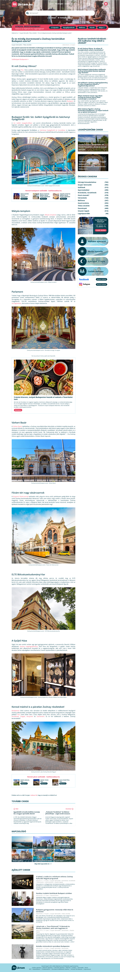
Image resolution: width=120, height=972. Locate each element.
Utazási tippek (59, 882)
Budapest (70, 101)
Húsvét (92, 27)
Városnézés (40, 882)
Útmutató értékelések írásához (60, 969)
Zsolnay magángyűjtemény (29, 646)
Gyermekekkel (83, 190)
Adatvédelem (36, 969)
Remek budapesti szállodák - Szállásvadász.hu (43, 191)
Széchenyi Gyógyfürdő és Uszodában (52, 130)
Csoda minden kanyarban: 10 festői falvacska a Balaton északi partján (93, 147)
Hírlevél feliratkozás (76, 969)
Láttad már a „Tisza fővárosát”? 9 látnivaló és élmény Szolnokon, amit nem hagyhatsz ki (53, 927)
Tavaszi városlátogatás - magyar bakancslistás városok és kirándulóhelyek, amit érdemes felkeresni (92, 165)
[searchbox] (60, 13)
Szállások (81, 187)
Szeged (22, 716)
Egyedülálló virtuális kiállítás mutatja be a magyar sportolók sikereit (27, 813)
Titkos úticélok (27, 45)
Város (86, 967)
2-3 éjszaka (55, 27)
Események (82, 208)
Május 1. (102, 27)
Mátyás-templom (50, 215)
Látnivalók (80, 967)
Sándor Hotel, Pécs (44, 780)
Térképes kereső (66, 18)
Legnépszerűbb (101, 142)
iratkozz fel (33, 795)
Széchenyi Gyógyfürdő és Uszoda (62, 847)
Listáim (67, 4)
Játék (52, 4)
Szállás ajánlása (36, 967)
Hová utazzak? (93, 158)
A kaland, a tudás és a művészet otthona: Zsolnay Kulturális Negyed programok (54, 878)
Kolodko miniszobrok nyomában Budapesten (53, 946)
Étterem (68, 967)
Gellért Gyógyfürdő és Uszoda (43, 861)
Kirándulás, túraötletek (68, 880)
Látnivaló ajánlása (59, 967)
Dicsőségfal (59, 4)
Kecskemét (15, 716)
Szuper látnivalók (17, 45)
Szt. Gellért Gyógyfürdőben (22, 123)
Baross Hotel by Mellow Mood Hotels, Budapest (45, 195)
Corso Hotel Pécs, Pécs (64, 780)
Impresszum (87, 969)
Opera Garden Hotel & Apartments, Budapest (24, 195)
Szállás (74, 967)
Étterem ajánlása (48, 967)
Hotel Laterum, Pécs (25, 780)
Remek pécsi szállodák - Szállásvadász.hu (43, 777)
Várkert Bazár (17, 426)
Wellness (82, 27)
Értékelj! (52, 18)
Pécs (22, 70)
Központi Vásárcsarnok (20, 496)
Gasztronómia (49, 882)
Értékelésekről (46, 969)
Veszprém (29, 716)
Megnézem (24, 198)
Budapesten (16, 711)
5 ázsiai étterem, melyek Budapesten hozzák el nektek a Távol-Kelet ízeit (43, 398)
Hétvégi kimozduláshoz (97, 140)
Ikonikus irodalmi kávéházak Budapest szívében (54, 893)
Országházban (16, 303)
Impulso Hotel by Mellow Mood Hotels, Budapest (65, 195)
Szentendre (40, 716)
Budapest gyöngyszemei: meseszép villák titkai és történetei (54, 911)
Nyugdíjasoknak (68, 27)
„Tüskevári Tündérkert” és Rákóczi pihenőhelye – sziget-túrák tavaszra (57, 813)
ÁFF (30, 969)
